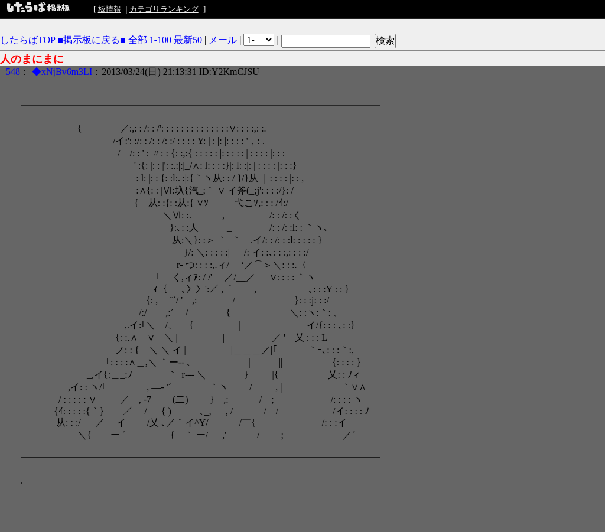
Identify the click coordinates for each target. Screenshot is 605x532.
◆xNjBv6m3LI (61, 72)
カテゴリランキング (164, 9)
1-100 (160, 40)
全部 (137, 40)
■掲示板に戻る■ (91, 40)
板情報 (109, 9)
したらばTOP (27, 40)
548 (13, 72)
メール (223, 40)
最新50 (188, 40)
